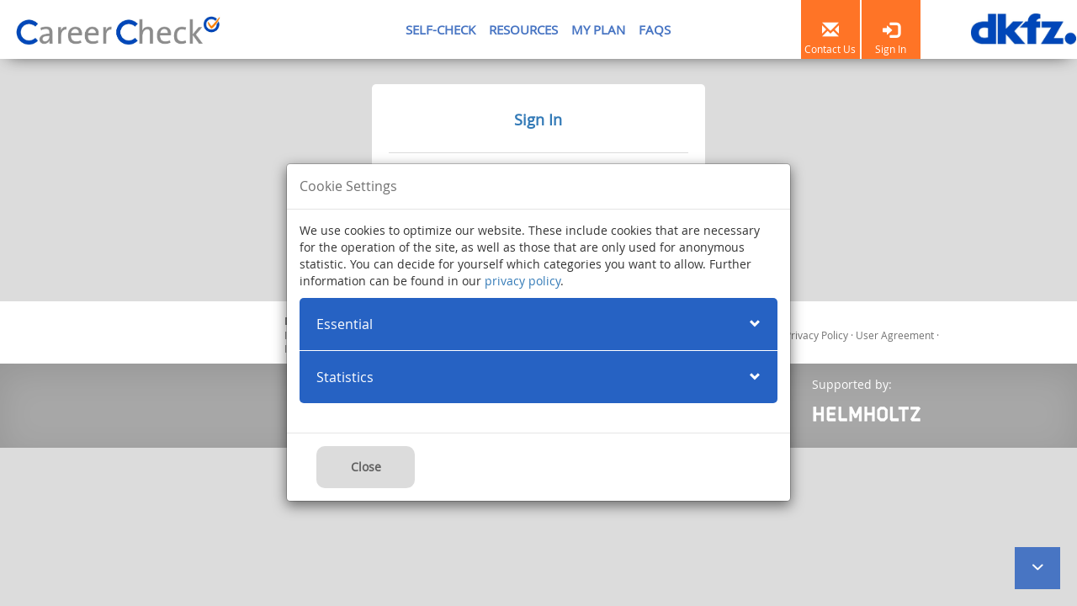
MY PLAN (598, 29)
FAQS (655, 29)
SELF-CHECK (440, 29)
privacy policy (522, 281)
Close (366, 467)
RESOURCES (523, 29)
